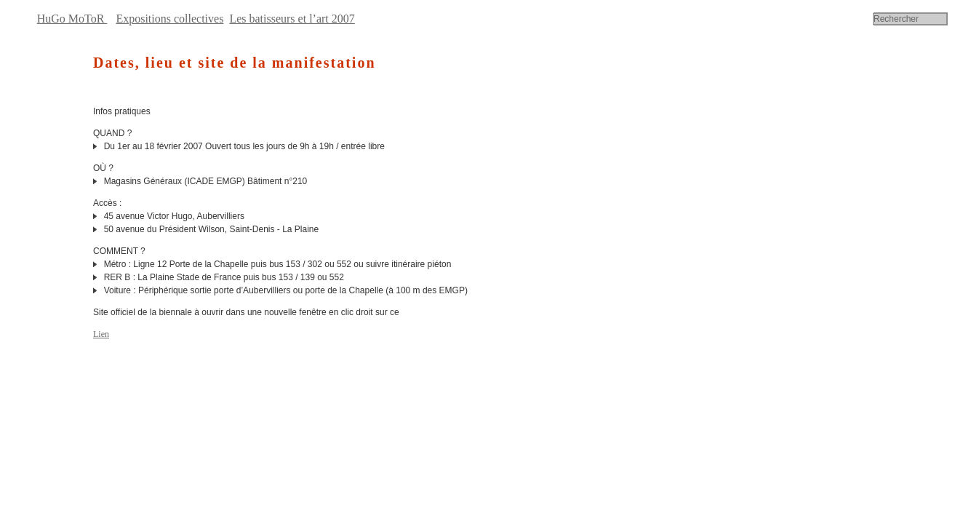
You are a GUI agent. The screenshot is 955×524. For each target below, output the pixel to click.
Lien (101, 334)
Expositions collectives (169, 18)
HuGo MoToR (72, 18)
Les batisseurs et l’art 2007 (291, 18)
